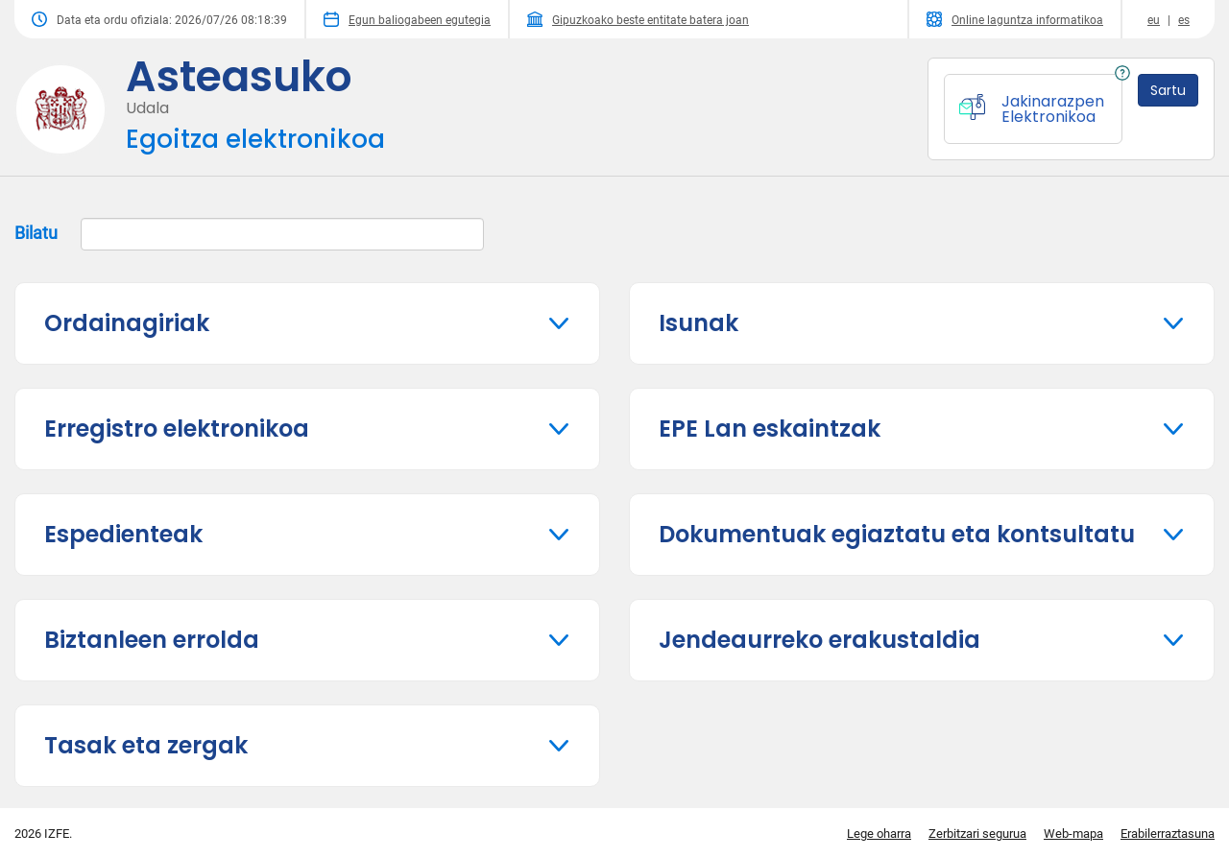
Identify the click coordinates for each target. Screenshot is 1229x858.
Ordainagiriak (126, 323)
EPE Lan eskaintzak (769, 428)
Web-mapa (1073, 833)
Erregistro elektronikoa (176, 428)
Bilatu (249, 234)
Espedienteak (123, 534)
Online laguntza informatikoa (1015, 19)
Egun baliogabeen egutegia (407, 19)
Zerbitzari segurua (977, 833)
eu (1153, 20)
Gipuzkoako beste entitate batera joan (638, 19)
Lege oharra (879, 833)
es (1184, 20)
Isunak (698, 323)
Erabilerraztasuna (1168, 833)
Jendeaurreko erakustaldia (819, 639)
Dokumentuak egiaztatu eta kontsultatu (897, 534)
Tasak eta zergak (146, 745)
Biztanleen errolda (151, 639)
